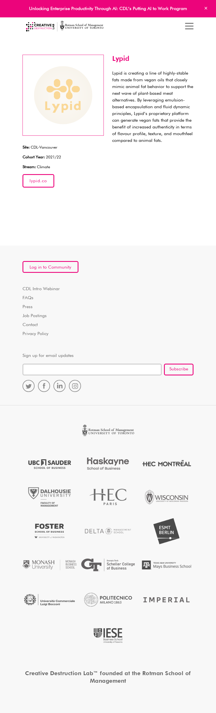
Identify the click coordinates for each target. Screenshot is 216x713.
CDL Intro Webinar (41, 289)
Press (27, 307)
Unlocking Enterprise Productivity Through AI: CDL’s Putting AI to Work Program (108, 9)
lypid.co (38, 181)
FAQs (27, 298)
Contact (30, 325)
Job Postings (34, 316)
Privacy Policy (35, 334)
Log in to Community (50, 267)
